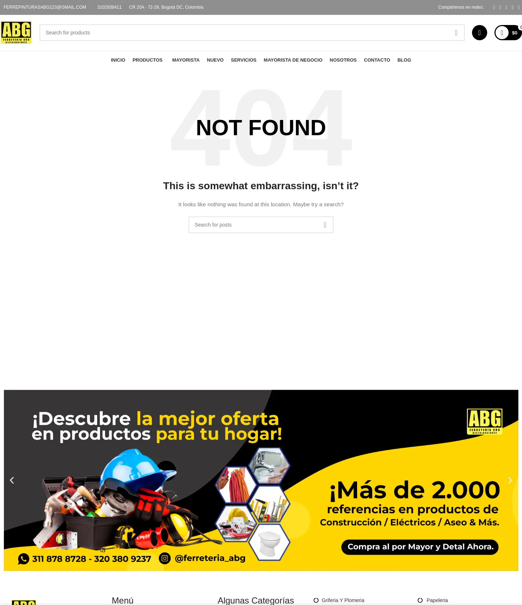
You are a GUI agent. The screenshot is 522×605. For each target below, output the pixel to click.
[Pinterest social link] (507, 8)
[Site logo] (19, 35)
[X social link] (500, 8)
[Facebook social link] (494, 8)
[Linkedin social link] (513, 8)
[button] (11, 486)
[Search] (255, 36)
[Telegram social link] (519, 8)
